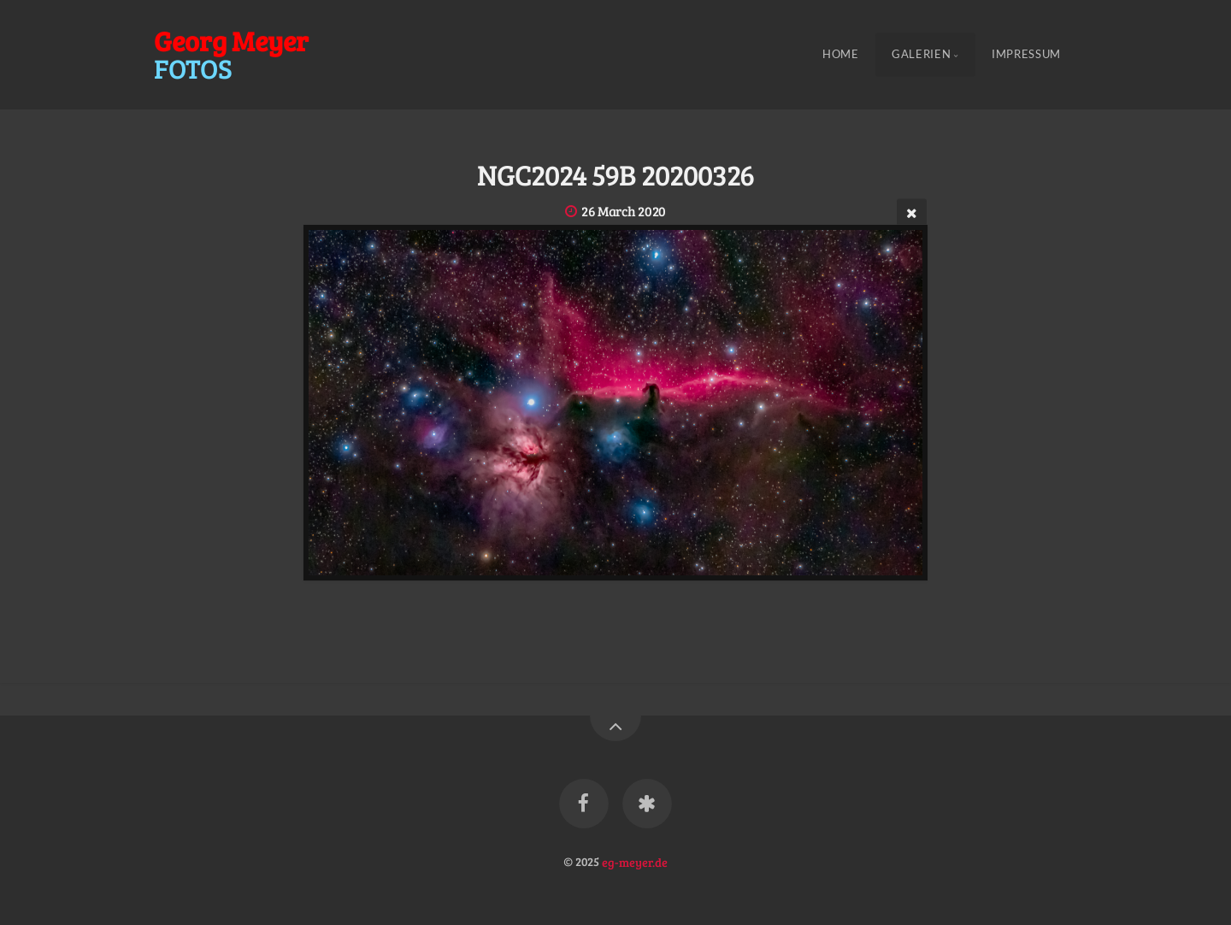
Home (840, 55)
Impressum (1026, 55)
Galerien (921, 55)
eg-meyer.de (635, 860)
